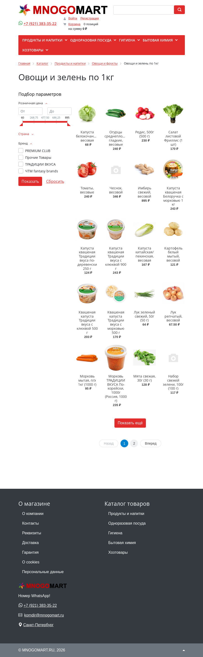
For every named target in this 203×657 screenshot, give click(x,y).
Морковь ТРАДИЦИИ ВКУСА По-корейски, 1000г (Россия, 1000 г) (116, 388)
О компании (33, 514)
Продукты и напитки (126, 514)
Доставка (30, 543)
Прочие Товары (38, 157)
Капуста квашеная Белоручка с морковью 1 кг (173, 196)
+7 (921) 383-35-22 (40, 23)
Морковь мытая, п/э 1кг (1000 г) (87, 380)
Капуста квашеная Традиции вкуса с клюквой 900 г (115, 258)
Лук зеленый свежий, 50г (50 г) (144, 316)
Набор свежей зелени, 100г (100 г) (173, 382)
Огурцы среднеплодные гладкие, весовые (118, 138)
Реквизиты (31, 533)
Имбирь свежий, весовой (144, 192)
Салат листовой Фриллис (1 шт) (173, 138)
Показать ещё (130, 423)
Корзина (74, 24)
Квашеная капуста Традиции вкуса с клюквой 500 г (87, 322)
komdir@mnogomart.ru (44, 615)
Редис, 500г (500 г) (144, 134)
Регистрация (90, 18)
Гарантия (30, 552)
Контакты (30, 523)
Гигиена (115, 533)
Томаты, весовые (87, 190)
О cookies (30, 562)
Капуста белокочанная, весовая (88, 136)
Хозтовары (118, 552)
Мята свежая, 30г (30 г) (144, 378)
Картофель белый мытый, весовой (173, 254)
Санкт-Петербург (38, 625)
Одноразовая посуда (127, 523)
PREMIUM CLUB (37, 150)
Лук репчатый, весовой (173, 316)
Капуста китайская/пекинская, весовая (144, 254)
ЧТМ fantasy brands (41, 171)
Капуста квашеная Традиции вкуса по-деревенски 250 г (87, 258)
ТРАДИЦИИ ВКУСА (40, 164)
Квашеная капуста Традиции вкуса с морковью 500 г (115, 322)
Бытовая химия (122, 543)
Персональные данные (43, 572)
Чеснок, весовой (116, 190)
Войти (72, 18)
